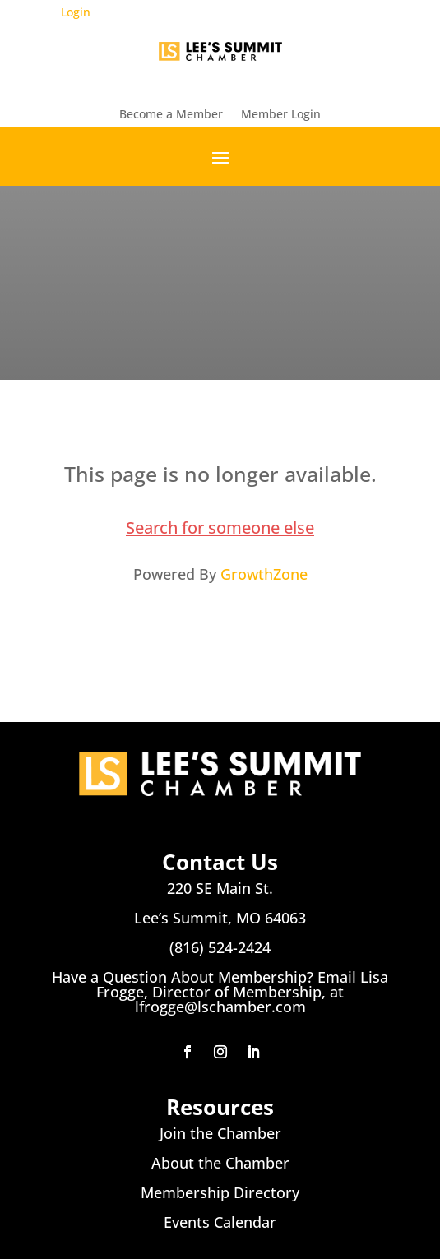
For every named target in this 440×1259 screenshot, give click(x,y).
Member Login (281, 115)
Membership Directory (220, 1192)
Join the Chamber (220, 1133)
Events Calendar (220, 1222)
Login (75, 12)
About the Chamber (220, 1163)
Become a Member (171, 115)
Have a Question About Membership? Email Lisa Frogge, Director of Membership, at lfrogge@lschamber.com (220, 991)
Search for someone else (220, 527)
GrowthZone (264, 574)
